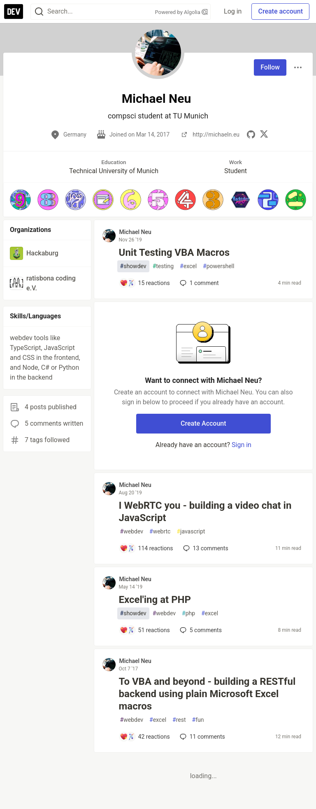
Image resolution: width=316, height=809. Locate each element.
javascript (191, 531)
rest (179, 720)
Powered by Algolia (181, 12)
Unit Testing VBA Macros (174, 252)
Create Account (203, 423)
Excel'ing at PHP (155, 599)
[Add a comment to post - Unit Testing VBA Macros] (145, 283)
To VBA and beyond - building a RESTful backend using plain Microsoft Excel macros (207, 694)
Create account (280, 11)
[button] (20, 199)
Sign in (241, 445)
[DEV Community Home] (13, 11)
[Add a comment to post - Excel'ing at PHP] (145, 630)
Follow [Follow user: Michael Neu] (270, 67)
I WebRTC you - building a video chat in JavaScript (205, 512)
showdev (133, 266)
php (188, 613)
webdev (131, 531)
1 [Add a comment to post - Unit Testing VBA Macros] (198, 283)
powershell (218, 266)
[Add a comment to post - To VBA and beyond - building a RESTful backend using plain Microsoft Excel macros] (145, 736)
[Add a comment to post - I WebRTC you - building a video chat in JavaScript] (146, 548)
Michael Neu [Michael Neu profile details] (135, 232)
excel (188, 266)
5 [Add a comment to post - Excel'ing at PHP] (200, 630)
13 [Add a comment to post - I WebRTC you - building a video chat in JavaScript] (204, 548)
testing (163, 266)
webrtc (159, 531)
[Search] (39, 11)
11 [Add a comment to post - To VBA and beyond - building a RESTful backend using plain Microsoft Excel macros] (201, 737)
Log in (233, 11)
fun (198, 720)
